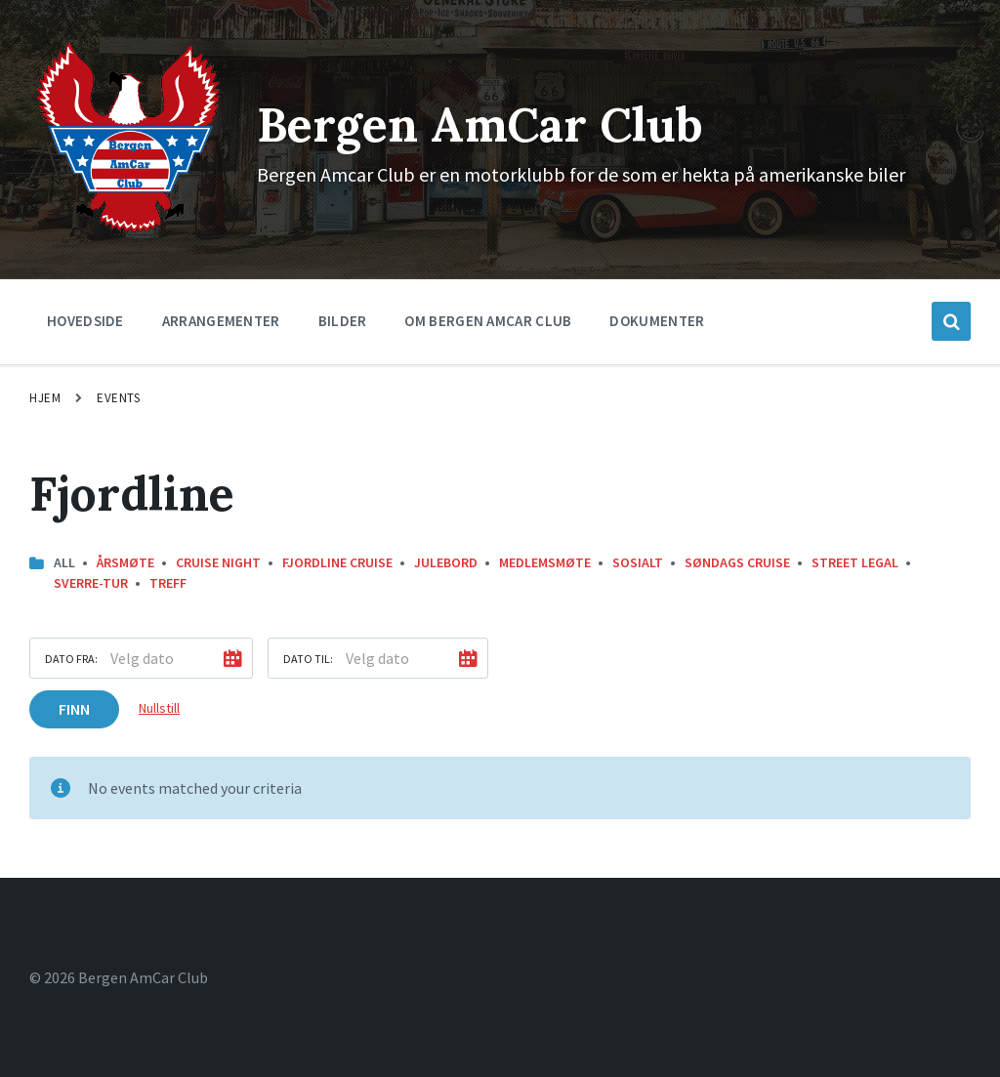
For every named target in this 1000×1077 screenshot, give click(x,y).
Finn (74, 709)
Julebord (446, 562)
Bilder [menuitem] (342, 320)
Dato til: (308, 658)
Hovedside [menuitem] (85, 320)
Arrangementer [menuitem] (221, 320)
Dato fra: (71, 658)
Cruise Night (218, 562)
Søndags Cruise (737, 562)
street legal (855, 562)
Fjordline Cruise (337, 562)
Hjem (45, 398)
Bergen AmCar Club (480, 124)
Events (118, 398)
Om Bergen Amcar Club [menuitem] (487, 320)
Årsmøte (125, 562)
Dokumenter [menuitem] (656, 320)
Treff (168, 583)
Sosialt (637, 562)
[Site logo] (128, 231)
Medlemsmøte (545, 562)
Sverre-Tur (91, 583)
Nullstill (159, 708)
